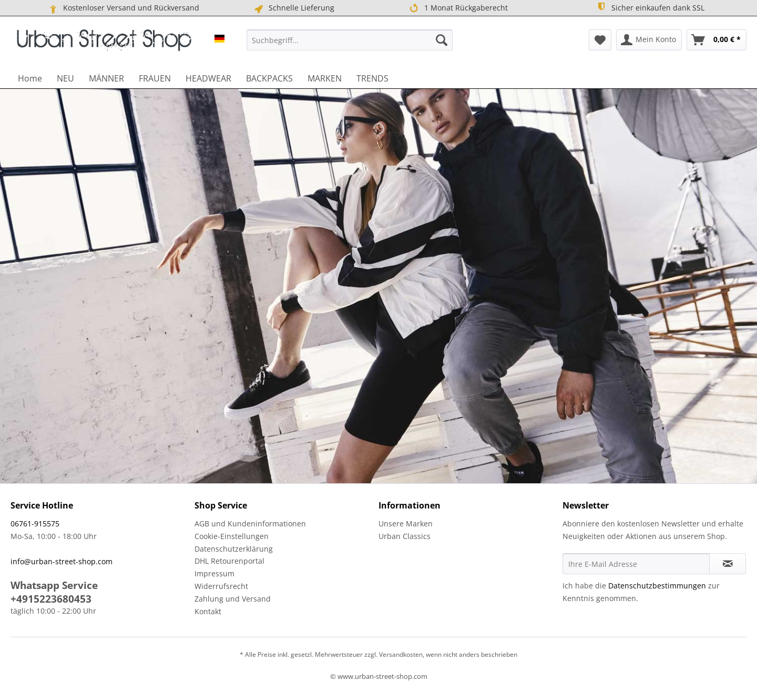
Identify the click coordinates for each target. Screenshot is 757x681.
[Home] (30, 78)
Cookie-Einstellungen (232, 536)
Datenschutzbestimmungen (657, 586)
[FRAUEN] (154, 78)
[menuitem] (350, 39)
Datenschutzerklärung (234, 549)
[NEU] (65, 78)
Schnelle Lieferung (293, 8)
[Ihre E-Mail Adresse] (636, 563)
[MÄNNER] (106, 78)
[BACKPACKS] (269, 78)
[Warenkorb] (716, 39)
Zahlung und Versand (233, 599)
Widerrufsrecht (221, 586)
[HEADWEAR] (208, 78)
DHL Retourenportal (229, 561)
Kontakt (208, 611)
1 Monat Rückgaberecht (457, 8)
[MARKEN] (324, 78)
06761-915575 (35, 523)
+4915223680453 (51, 599)
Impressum (214, 573)
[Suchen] (442, 39)
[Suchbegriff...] (350, 39)
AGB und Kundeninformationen (250, 523)
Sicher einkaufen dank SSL (650, 7)
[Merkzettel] (600, 39)
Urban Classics (404, 536)
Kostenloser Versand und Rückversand (123, 8)
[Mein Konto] (649, 39)
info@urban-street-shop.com (61, 561)
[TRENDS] (372, 78)
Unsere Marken (405, 523)
